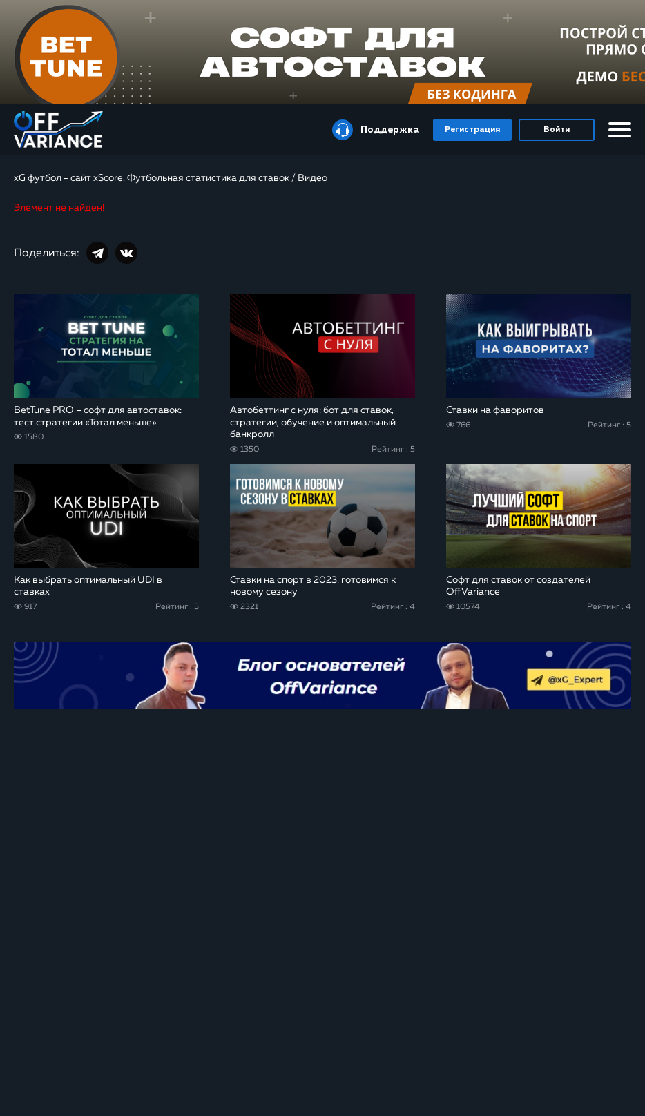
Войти (556, 130)
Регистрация (472, 130)
